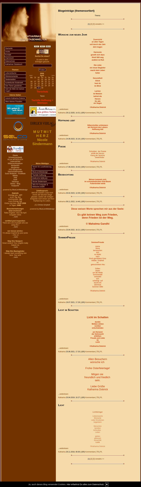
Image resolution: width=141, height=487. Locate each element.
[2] (91, 24)
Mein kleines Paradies (13, 101)
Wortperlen (15, 165)
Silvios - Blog (15, 184)
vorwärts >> (99, 24)
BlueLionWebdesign (20, 190)
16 (42, 84)
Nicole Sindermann (39, 181)
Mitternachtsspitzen (15, 163)
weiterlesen (64, 109)
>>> (53, 76)
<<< (30, 76)
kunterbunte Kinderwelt (14, 83)
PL (101, 113)
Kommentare (90, 113)
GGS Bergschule (15, 170)
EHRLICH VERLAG (40, 178)
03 (46, 80)
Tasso (42, 96)
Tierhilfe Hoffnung (39, 175)
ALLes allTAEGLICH (15, 159)
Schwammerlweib (15, 157)
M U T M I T (42, 132)
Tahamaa (15, 182)
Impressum (9, 58)
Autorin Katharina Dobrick (15, 98)
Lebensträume (10, 73)
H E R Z (42, 136)
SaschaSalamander (15, 172)
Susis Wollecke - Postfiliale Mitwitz (15, 175)
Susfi (15, 180)
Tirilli (15, 178)
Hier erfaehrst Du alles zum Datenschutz (85, 484)
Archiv (7, 52)
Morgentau (15, 168)
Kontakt (8, 55)
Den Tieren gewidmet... (14, 86)
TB (98, 113)
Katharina (61, 113)
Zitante (15, 155)
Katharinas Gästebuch (13, 64)
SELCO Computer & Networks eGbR (40, 186)
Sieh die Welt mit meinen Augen (14, 90)
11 (49, 82)
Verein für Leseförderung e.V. (41, 168)
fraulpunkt (15, 186)
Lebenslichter (15, 161)
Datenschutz (10, 61)
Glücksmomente (11, 76)
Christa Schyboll (43, 205)
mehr (16, 217)
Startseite (9, 48)
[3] (94, 24)
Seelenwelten (10, 79)
